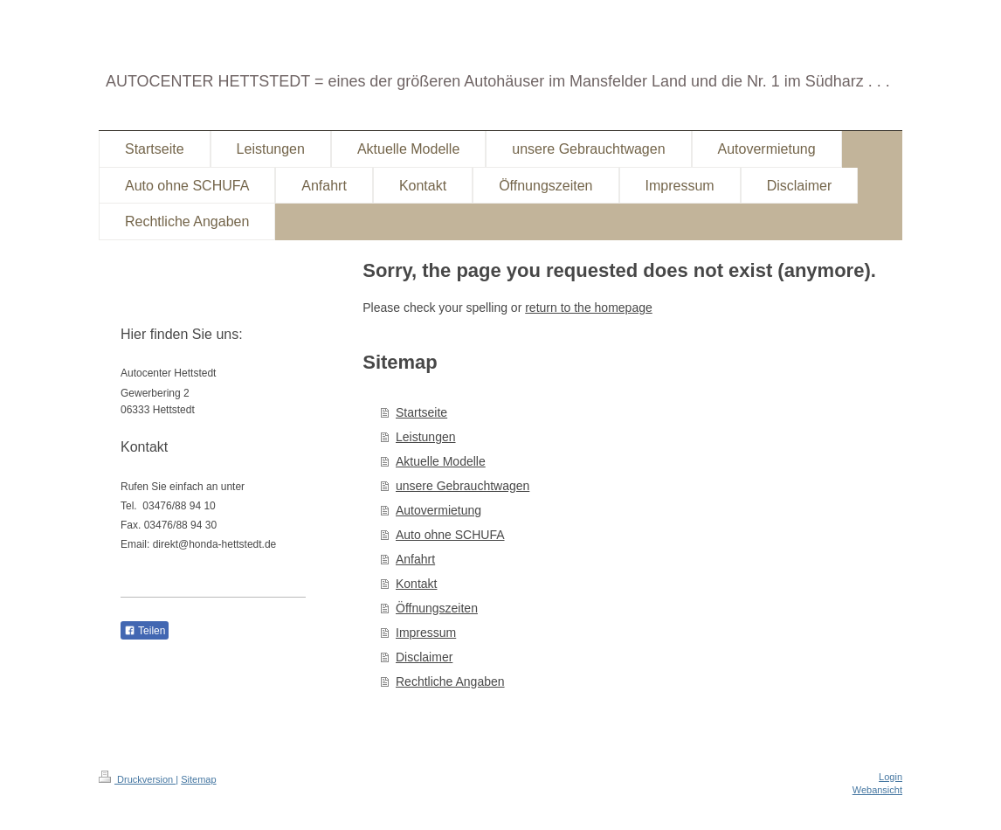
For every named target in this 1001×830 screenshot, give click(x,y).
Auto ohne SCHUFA (450, 535)
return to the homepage (588, 308)
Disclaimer (424, 657)
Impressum (426, 633)
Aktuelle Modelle (441, 461)
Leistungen (426, 437)
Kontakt (416, 584)
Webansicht (877, 790)
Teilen (144, 631)
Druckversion (137, 779)
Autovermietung (438, 510)
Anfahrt (415, 559)
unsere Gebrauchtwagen (462, 486)
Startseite (421, 412)
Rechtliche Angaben (450, 681)
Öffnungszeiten (437, 608)
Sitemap (198, 779)
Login (890, 776)
